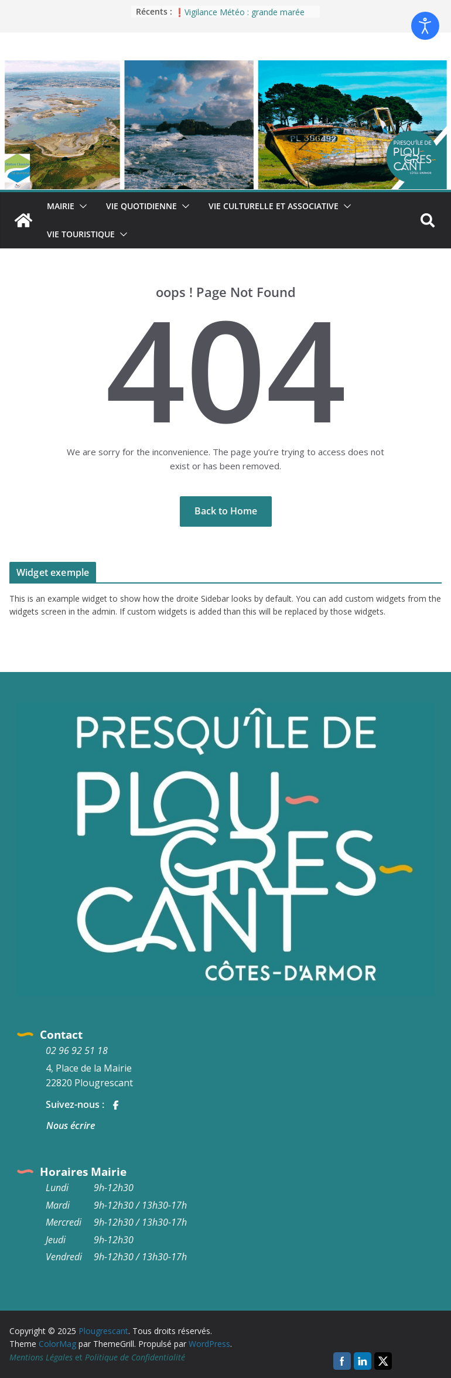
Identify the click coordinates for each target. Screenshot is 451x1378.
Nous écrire (70, 1125)
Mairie (60, 206)
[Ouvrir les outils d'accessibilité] (425, 26)
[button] (80, 206)
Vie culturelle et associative (274, 206)
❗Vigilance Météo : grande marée (240, 12)
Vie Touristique (81, 234)
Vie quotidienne (141, 206)
